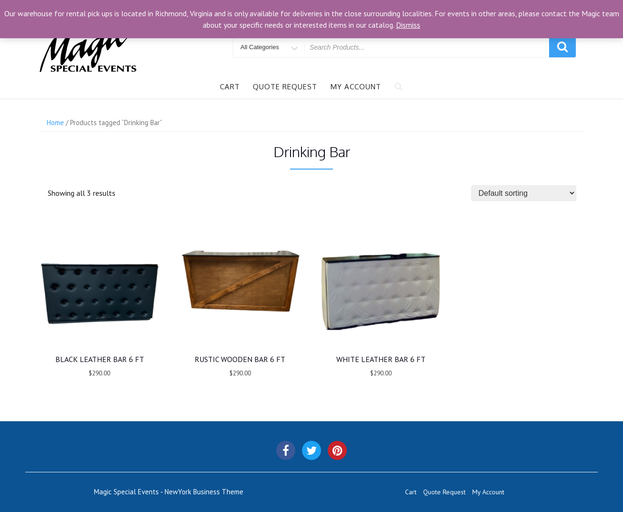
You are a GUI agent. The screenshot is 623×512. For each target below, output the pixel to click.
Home (55, 122)
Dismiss (408, 25)
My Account (356, 86)
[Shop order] (523, 193)
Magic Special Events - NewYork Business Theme (168, 491)
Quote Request (285, 86)
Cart (230, 86)
